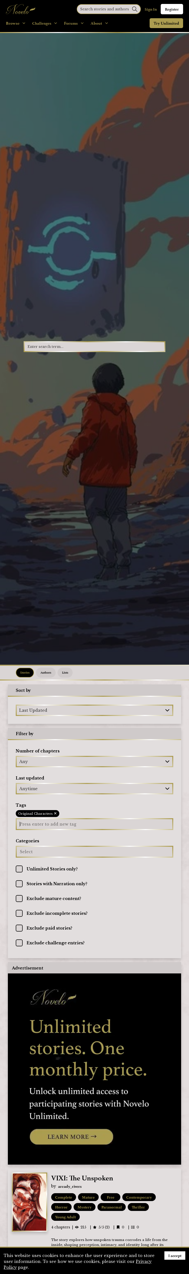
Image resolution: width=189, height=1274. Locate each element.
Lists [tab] (65, 672)
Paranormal (111, 1207)
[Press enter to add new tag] (94, 824)
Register (172, 9)
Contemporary (139, 1197)
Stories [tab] (25, 672)
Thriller (138, 1207)
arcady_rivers (70, 1186)
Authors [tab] (45, 672)
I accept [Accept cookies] (174, 1255)
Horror (61, 1207)
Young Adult (65, 1217)
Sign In (151, 9)
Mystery (85, 1207)
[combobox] (19, 710)
